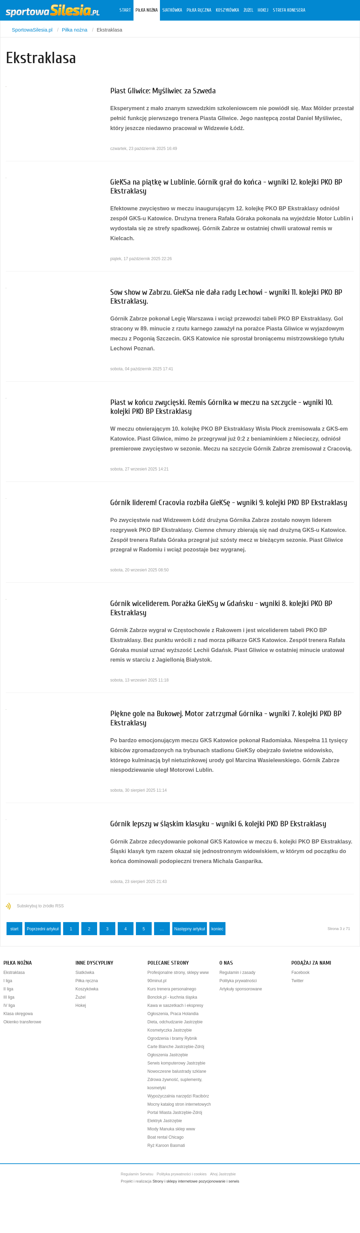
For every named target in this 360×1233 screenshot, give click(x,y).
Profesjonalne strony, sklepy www (178, 972)
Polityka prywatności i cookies (182, 1174)
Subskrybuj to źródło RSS (40, 906)
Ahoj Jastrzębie (223, 1174)
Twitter (297, 980)
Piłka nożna (147, 10)
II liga (8, 989)
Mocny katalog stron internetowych (179, 1104)
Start (125, 10)
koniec (217, 929)
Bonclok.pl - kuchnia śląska (172, 997)
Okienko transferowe (22, 1022)
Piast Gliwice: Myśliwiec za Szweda (163, 90)
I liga (7, 980)
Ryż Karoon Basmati (166, 1145)
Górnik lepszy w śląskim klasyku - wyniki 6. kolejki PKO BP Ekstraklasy (218, 823)
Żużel (248, 10)
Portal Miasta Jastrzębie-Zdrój (175, 1112)
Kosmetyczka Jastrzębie (170, 1030)
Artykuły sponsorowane (240, 989)
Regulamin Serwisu (137, 1174)
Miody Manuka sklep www (171, 1129)
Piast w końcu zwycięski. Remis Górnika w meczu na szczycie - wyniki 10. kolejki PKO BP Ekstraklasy (221, 407)
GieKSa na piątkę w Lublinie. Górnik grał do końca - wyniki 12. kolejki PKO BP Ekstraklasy (226, 186)
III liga (8, 997)
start (14, 929)
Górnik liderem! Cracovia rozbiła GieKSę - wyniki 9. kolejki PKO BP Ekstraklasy (228, 502)
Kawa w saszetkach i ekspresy (176, 1005)
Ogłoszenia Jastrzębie (168, 1054)
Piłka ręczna (199, 10)
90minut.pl (157, 980)
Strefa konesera (289, 10)
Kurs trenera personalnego (172, 989)
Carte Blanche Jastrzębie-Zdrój (176, 1046)
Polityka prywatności (238, 980)
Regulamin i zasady (237, 972)
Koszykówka (227, 10)
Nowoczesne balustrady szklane (177, 1071)
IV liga (9, 1005)
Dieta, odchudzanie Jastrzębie (175, 1022)
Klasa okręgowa (18, 1013)
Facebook (300, 972)
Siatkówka (172, 10)
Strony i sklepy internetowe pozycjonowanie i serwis (195, 1181)
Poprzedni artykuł (43, 929)
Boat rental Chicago (166, 1137)
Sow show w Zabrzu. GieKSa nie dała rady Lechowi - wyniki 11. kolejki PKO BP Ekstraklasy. (226, 297)
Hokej (263, 10)
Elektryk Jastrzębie (165, 1120)
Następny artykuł (189, 929)
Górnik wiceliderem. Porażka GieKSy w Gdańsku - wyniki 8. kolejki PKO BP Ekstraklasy (221, 608)
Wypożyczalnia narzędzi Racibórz (178, 1096)
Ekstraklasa (14, 972)
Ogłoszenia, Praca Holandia (173, 1013)
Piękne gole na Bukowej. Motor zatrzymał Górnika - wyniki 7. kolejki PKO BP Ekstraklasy (225, 718)
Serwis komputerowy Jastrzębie (177, 1063)
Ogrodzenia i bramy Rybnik (172, 1038)
